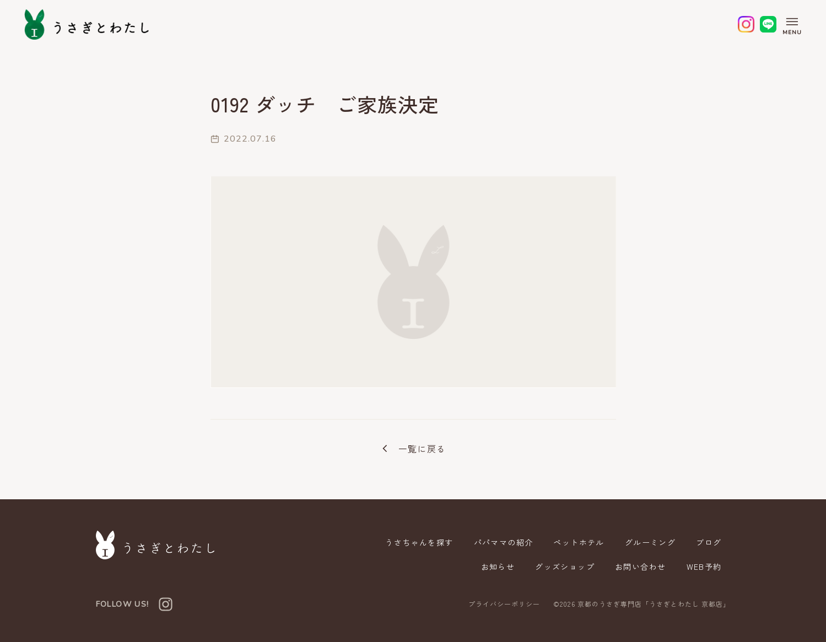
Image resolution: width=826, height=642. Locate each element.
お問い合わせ (640, 566)
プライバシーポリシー (504, 604)
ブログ (708, 542)
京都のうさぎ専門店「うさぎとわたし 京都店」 (654, 603)
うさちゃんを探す (419, 542)
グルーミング (650, 542)
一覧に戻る (412, 448)
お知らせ (498, 566)
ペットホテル (578, 542)
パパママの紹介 (503, 542)
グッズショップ (565, 566)
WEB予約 (704, 566)
